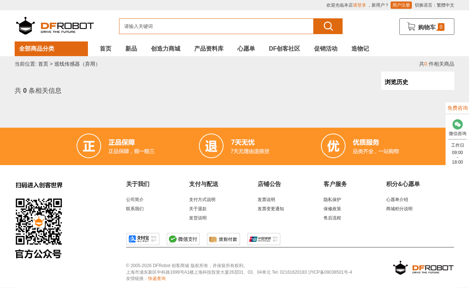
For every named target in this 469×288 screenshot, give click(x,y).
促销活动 (325, 48)
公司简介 (135, 199)
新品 (131, 48)
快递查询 (157, 278)
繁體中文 (445, 5)
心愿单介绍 (397, 199)
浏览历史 (396, 82)
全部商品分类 (36, 48)
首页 (105, 48)
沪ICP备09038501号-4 (330, 272)
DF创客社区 (284, 48)
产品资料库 (209, 48)
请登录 (359, 5)
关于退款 (198, 208)
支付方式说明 (202, 199)
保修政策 (332, 208)
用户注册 (401, 5)
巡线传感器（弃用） (77, 64)
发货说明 (198, 217)
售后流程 (332, 217)
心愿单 (246, 48)
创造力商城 (165, 48)
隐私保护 (332, 199)
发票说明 (266, 199)
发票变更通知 (271, 208)
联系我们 (135, 208)
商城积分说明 (399, 208)
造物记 (360, 48)
